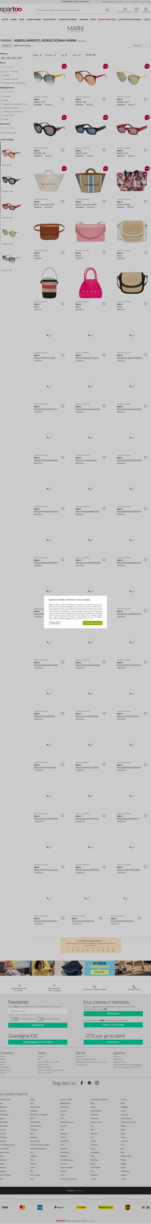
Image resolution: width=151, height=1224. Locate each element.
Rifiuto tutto (54, 623)
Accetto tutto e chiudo (92, 623)
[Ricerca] (107, 10)
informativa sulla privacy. (86, 618)
